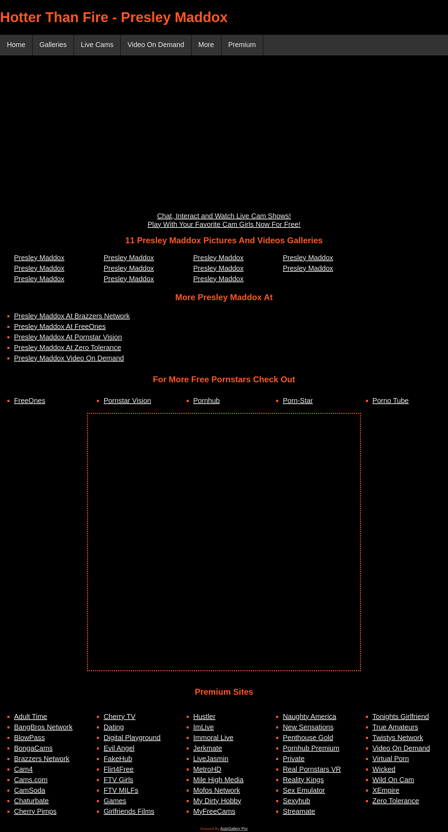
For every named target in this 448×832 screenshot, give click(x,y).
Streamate (299, 812)
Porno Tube (391, 401)
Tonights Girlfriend (401, 717)
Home (16, 45)
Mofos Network (216, 790)
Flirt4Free (118, 769)
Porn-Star (298, 401)
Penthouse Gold (308, 738)
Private (294, 759)
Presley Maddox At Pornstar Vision (68, 337)
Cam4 (23, 769)
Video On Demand (158, 45)
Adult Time (30, 717)
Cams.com (31, 780)
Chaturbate (31, 801)
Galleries (54, 45)
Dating (113, 727)
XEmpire (386, 790)
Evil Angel (118, 748)
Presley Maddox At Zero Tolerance (67, 348)
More (210, 45)
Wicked (384, 769)
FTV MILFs (120, 790)
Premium (246, 45)
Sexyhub (296, 801)
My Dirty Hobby (217, 801)
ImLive (203, 727)
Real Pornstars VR (312, 769)
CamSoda (29, 790)
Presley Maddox (39, 258)
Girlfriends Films (128, 812)
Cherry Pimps (35, 812)
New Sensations (308, 727)
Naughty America (309, 717)
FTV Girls (118, 780)
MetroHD (207, 769)
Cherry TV (119, 717)
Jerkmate (207, 748)
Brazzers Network (41, 759)
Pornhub (206, 401)
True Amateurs (395, 727)
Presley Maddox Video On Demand (69, 358)
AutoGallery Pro (234, 829)
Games (114, 801)
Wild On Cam (393, 780)
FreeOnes (29, 401)
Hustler (204, 717)
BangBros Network (43, 727)
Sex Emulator (304, 790)
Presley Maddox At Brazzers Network (72, 316)
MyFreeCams (214, 812)
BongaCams (33, 748)
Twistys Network (398, 738)
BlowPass (29, 738)
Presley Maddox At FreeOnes (60, 327)
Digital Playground (131, 738)
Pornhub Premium (311, 748)
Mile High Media (218, 780)
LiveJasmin (210, 759)
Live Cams (98, 45)
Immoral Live (213, 738)
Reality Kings (303, 780)
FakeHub (117, 759)
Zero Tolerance (396, 801)
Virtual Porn (391, 759)
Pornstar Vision (127, 401)
